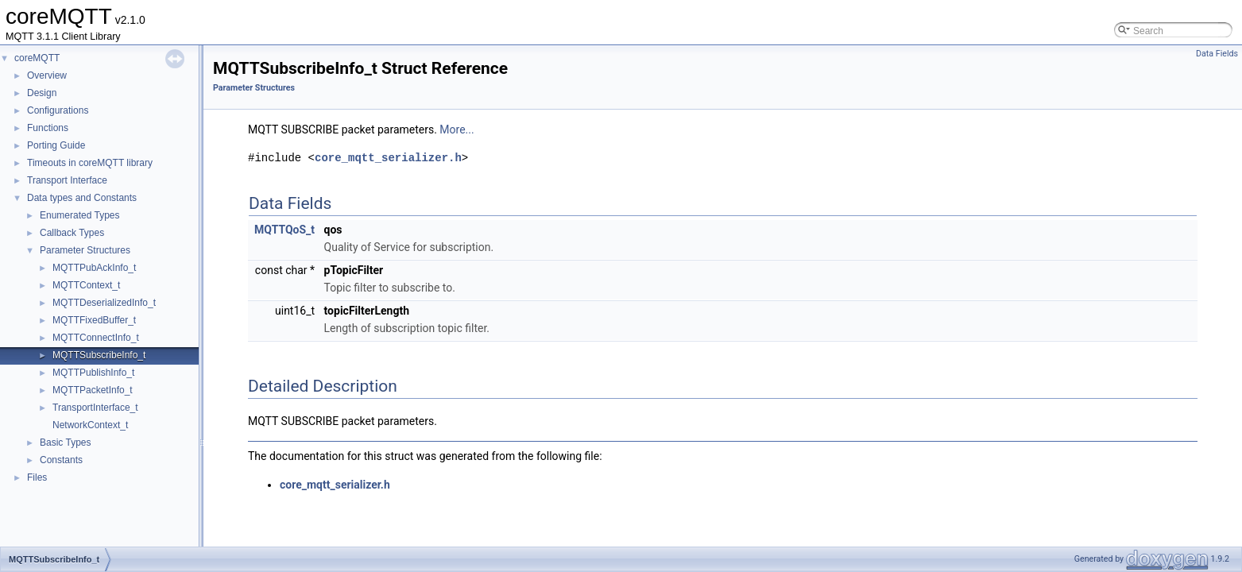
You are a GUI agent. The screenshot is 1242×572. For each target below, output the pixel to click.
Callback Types (72, 232)
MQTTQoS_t (284, 229)
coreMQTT (37, 58)
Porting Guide (56, 145)
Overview (47, 75)
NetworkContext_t (90, 425)
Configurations (57, 110)
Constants (61, 460)
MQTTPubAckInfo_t (94, 267)
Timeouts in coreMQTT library (90, 162)
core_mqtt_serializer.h (388, 157)
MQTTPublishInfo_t (93, 372)
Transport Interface (67, 180)
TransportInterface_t (95, 407)
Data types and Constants (82, 197)
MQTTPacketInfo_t (92, 390)
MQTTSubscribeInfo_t (98, 355)
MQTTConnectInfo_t (95, 337)
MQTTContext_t (86, 285)
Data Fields (1217, 53)
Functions (47, 127)
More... (456, 129)
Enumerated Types (80, 215)
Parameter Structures (85, 250)
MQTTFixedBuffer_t (94, 320)
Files (37, 477)
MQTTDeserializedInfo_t (104, 302)
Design (41, 93)
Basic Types (65, 442)
